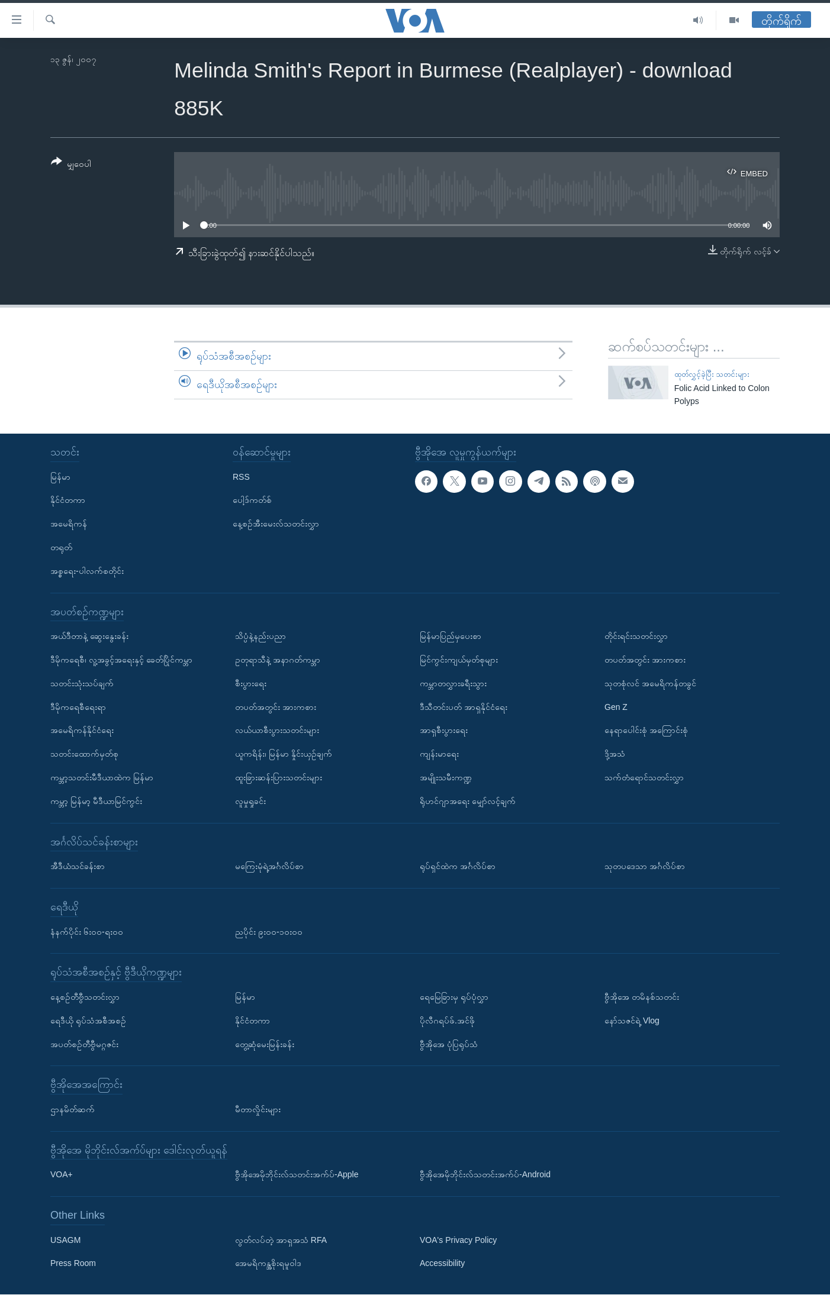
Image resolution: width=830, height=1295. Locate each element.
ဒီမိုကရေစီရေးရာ (78, 707)
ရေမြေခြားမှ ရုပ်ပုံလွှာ (454, 997)
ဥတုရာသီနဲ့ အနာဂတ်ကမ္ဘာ (277, 659)
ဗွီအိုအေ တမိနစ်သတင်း (641, 997)
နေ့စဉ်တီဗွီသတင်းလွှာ (85, 997)
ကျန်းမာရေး (439, 753)
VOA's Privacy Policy (458, 1240)
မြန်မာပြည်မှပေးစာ (450, 636)
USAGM (65, 1240)
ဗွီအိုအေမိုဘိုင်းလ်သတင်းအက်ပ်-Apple (296, 1175)
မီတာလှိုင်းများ (258, 1109)
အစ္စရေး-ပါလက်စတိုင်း (87, 571)
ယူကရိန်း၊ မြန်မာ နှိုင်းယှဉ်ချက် (283, 753)
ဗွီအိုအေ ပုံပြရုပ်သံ (449, 1044)
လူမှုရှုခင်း (250, 801)
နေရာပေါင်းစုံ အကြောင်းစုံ (646, 730)
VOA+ (61, 1175)
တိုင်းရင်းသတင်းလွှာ (636, 636)
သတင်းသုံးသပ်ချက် (82, 683)
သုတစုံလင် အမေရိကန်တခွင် (650, 683)
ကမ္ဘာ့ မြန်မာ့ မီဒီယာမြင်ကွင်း (96, 801)
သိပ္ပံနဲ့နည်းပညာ (260, 636)
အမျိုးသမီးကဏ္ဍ (446, 777)
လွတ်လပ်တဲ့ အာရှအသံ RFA (281, 1240)
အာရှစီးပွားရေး (444, 730)
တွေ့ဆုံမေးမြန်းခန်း (264, 1044)
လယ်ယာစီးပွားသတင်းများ (277, 730)
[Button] (71, 164)
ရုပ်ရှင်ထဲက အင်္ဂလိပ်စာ (458, 866)
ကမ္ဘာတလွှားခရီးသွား (453, 683)
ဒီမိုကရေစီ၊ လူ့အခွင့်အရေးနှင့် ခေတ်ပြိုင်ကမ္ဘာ (121, 659)
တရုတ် (61, 547)
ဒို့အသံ (614, 753)
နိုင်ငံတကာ (67, 500)
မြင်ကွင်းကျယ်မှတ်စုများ (459, 659)
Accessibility (442, 1263)
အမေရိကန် (68, 524)
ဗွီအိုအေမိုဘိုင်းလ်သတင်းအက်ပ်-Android (485, 1175)
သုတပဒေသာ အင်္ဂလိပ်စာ (644, 866)
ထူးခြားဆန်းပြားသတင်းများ (278, 777)
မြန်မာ (60, 477)
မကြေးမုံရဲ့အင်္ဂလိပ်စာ (269, 866)
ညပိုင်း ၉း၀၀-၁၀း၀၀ (269, 931)
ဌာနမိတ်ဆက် (72, 1109)
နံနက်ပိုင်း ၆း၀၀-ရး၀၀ (86, 931)
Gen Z (616, 707)
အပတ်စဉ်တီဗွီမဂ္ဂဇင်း (84, 1044)
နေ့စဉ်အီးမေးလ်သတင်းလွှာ (276, 524)
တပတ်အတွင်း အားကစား (275, 707)
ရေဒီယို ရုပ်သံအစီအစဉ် (88, 1020)
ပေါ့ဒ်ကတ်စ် (252, 500)
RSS (241, 477)
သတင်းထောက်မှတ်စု (84, 753)
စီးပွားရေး (250, 683)
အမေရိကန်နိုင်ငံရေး (82, 730)
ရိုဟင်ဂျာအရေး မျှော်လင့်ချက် (468, 801)
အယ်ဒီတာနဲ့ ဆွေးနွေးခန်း (89, 636)
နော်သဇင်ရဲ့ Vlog (632, 1020)
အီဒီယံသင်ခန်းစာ (77, 866)
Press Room (73, 1263)
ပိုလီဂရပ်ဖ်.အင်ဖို (447, 1020)
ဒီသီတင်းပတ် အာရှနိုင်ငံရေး (463, 707)
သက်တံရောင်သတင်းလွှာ (644, 777)
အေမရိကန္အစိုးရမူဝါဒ (268, 1263)
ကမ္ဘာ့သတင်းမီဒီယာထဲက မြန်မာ (101, 777)
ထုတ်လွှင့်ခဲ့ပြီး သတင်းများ (712, 374)
